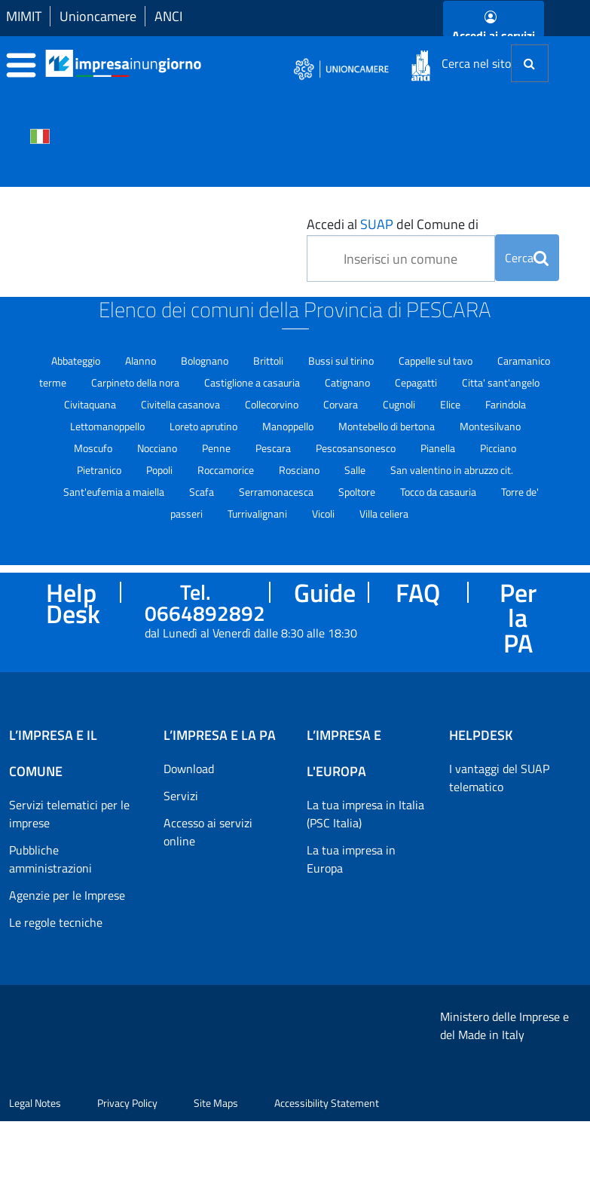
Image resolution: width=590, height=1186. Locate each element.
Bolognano (206, 360)
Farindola (505, 404)
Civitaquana (91, 404)
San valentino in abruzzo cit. (451, 470)
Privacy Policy (127, 1167)
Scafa (202, 492)
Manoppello (289, 426)
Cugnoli (400, 404)
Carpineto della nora (136, 382)
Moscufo (94, 448)
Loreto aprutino (205, 426)
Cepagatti (417, 382)
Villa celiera (383, 513)
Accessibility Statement (326, 1167)
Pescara (274, 448)
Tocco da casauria (439, 492)
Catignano (348, 382)
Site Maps (216, 1167)
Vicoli (324, 513)
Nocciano (158, 448)
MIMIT (23, 16)
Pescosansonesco (357, 448)
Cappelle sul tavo (437, 360)
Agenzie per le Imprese (67, 895)
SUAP (376, 224)
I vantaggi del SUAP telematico (499, 778)
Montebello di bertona (387, 426)
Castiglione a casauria (253, 382)
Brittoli (269, 360)
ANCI (168, 16)
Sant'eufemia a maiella (115, 492)
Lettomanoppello (108, 426)
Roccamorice (226, 470)
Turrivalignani (258, 513)
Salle (356, 470)
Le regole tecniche (55, 922)
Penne (217, 448)
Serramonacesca (277, 492)
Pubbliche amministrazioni (50, 859)
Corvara (341, 404)
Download (189, 769)
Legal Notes (35, 1167)
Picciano (498, 448)
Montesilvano (490, 426)
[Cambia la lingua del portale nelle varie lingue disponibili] (40, 135)
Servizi (181, 796)
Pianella (438, 448)
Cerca (527, 258)
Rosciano (300, 470)
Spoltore (358, 492)
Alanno (141, 360)
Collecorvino (273, 404)
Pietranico (100, 470)
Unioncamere (98, 16)
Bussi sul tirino (342, 360)
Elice (451, 404)
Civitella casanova (181, 404)
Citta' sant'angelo (501, 382)
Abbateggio (76, 360)
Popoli (160, 470)
